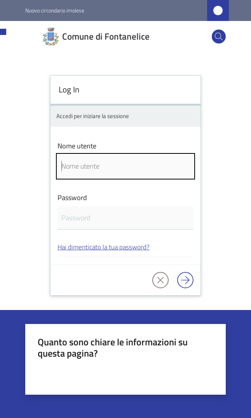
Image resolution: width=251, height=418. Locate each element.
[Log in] (185, 280)
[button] (219, 37)
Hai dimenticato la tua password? (104, 247)
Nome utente (77, 146)
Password (72, 197)
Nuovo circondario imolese (54, 10)
